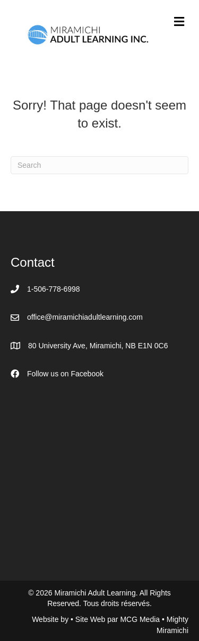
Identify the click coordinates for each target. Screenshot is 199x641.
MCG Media (141, 619)
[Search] (99, 165)
